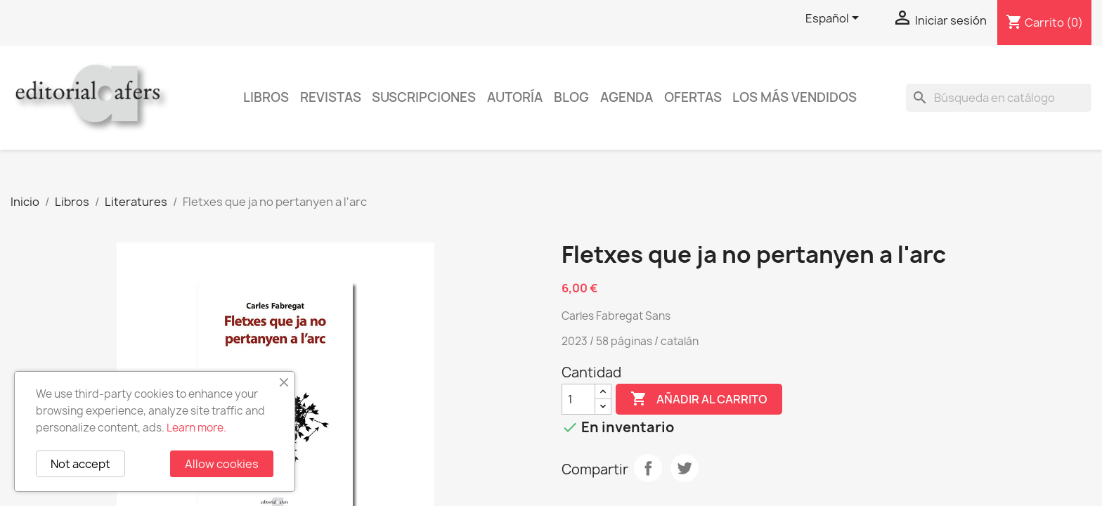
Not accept (80, 464)
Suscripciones (424, 97)
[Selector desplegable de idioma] (834, 19)
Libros (266, 97)
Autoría (515, 97)
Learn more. (196, 427)
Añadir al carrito (698, 399)
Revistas (330, 97)
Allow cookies (222, 464)
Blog (571, 97)
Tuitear (684, 468)
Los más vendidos (794, 97)
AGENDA (626, 97)
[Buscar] (998, 98)
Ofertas (693, 97)
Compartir (648, 468)
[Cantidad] (578, 399)
